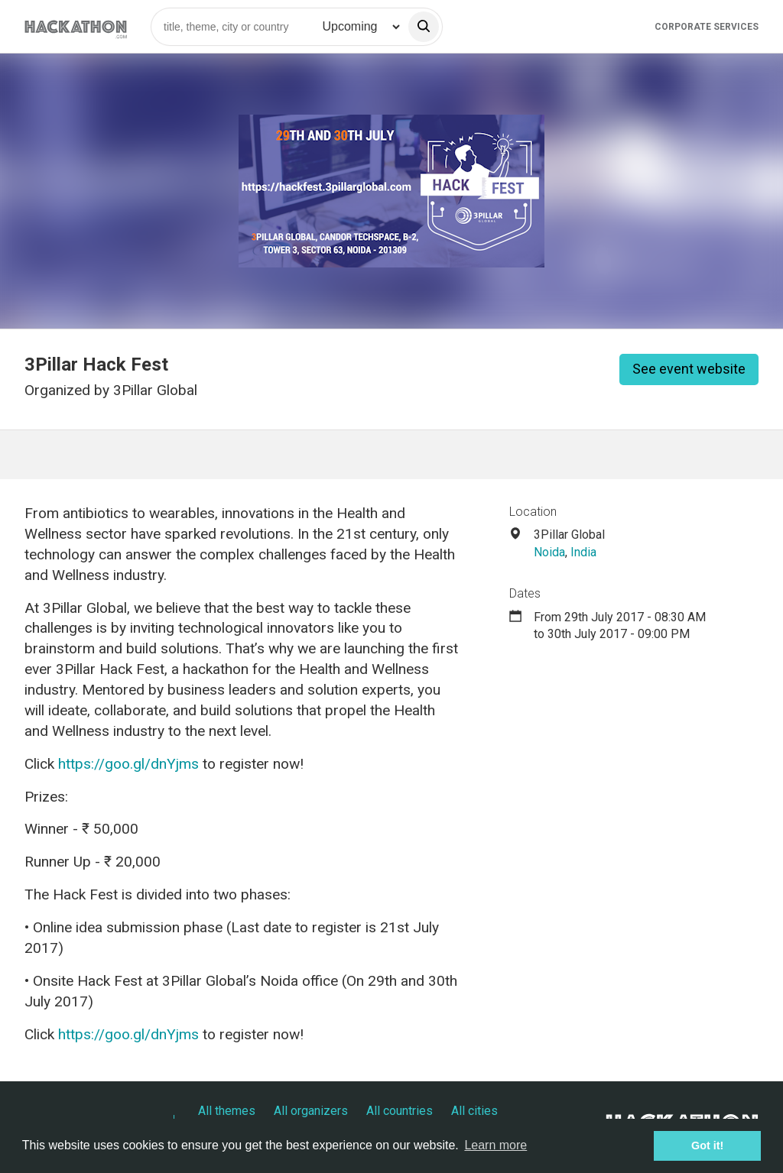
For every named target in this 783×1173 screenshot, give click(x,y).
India (583, 552)
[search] (423, 26)
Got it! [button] (707, 1145)
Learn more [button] (495, 1145)
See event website (689, 369)
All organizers (311, 1110)
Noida (549, 552)
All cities (474, 1110)
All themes (226, 1110)
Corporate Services (707, 26)
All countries (399, 1110)
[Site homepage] (75, 26)
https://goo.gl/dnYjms (128, 764)
